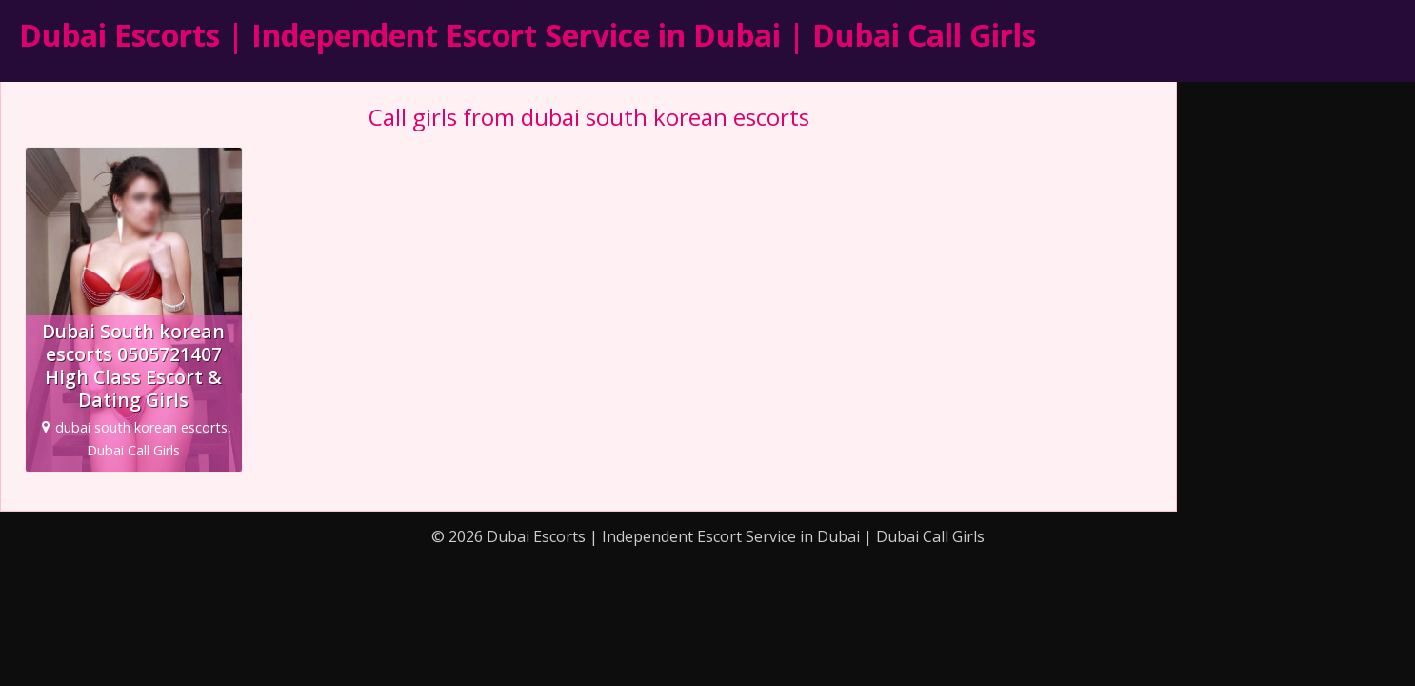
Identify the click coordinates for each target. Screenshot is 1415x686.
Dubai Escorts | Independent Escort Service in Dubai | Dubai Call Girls (527, 34)
